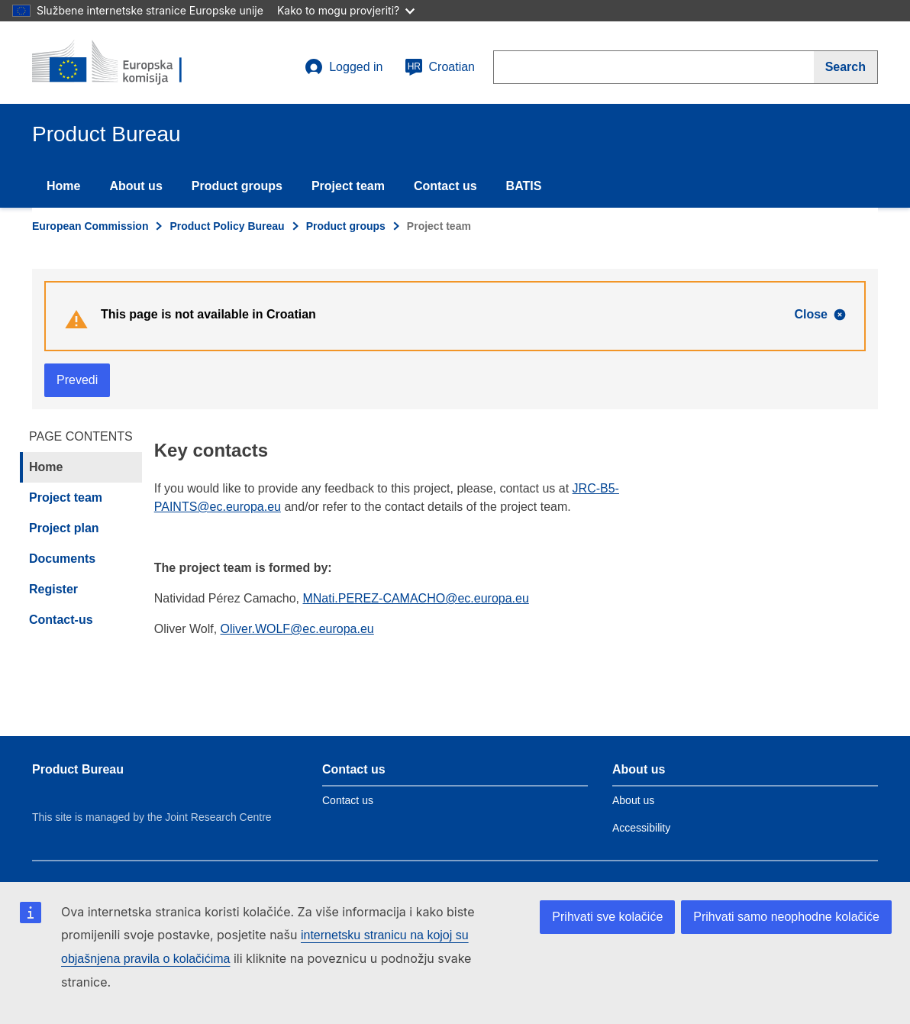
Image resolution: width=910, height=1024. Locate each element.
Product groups (237, 185)
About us (135, 185)
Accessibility (641, 828)
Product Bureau (78, 769)
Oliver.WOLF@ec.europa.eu (297, 628)
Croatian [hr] (440, 67)
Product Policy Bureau (226, 226)
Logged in (343, 67)
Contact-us (61, 619)
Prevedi (77, 379)
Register (53, 589)
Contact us (445, 185)
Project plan (64, 528)
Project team (348, 185)
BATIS (524, 185)
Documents (62, 558)
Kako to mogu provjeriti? (346, 10)
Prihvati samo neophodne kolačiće (786, 916)
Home (63, 185)
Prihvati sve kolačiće (607, 916)
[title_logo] (124, 63)
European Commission (90, 226)
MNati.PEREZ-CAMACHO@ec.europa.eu (415, 598)
